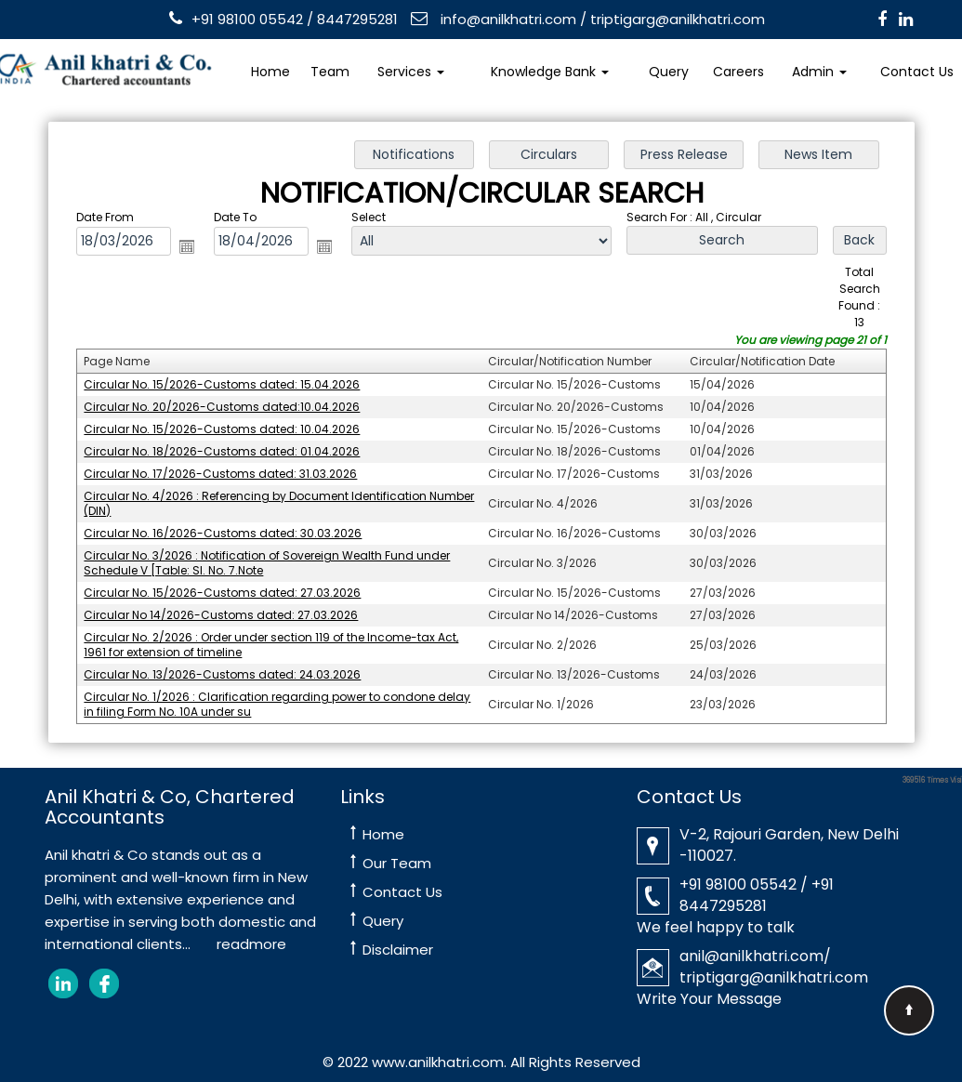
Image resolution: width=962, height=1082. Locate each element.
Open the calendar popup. (195, 251)
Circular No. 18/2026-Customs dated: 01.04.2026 (230, 450)
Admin (819, 71)
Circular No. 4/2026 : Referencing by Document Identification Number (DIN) (286, 501)
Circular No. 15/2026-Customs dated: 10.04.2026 (230, 429)
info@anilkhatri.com (506, 19)
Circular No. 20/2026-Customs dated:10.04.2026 (230, 408)
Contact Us (402, 892)
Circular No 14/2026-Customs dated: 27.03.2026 (229, 608)
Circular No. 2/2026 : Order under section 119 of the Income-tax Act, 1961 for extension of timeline (278, 638)
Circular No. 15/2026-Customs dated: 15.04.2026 (230, 385)
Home (270, 71)
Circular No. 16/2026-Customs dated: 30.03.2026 (231, 529)
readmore (251, 944)
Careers (738, 71)
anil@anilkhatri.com (751, 956)
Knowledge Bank (550, 71)
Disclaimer (397, 949)
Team (329, 71)
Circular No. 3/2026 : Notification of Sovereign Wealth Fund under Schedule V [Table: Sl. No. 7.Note (274, 559)
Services (410, 71)
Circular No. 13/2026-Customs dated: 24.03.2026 (230, 666)
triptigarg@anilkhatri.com (677, 19)
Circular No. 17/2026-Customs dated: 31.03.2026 (229, 472)
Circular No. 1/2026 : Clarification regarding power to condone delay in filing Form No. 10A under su (284, 696)
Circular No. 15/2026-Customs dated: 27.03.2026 (230, 587)
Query (669, 71)
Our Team (396, 863)
